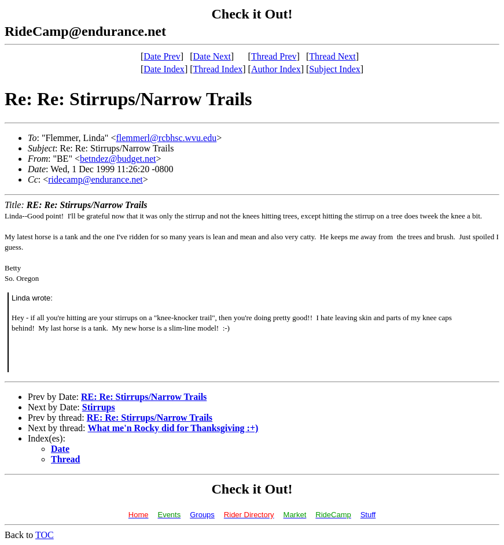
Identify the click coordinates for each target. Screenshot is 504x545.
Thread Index (218, 69)
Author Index (276, 69)
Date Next (212, 56)
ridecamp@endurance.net (95, 179)
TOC (44, 535)
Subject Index (334, 69)
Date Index (164, 69)
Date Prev (162, 56)
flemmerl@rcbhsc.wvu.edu (166, 138)
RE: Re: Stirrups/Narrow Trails (144, 397)
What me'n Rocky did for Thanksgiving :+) (173, 428)
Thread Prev (274, 56)
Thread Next (332, 56)
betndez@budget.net (118, 159)
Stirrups (98, 407)
